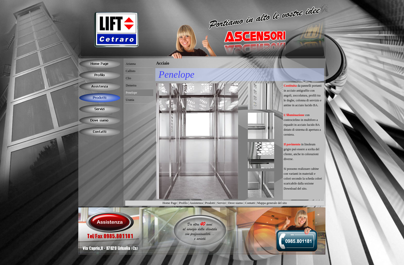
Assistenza (196, 203)
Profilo (183, 203)
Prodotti (210, 203)
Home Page (170, 203)
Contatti (250, 203)
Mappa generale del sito (272, 203)
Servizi (221, 203)
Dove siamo (235, 203)
